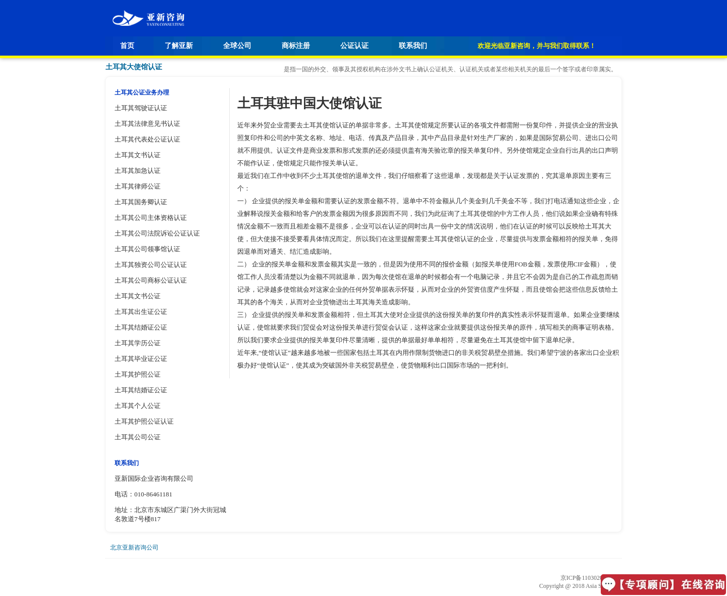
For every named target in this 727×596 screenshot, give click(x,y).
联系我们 (413, 46)
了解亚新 (179, 46)
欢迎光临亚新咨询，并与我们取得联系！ (537, 46)
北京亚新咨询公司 (134, 547)
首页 (127, 46)
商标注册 (296, 46)
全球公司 (237, 46)
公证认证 (354, 46)
